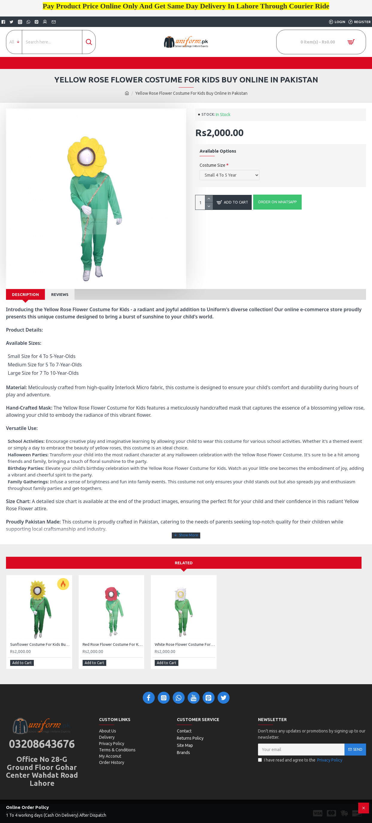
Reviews (60, 294)
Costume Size (212, 165)
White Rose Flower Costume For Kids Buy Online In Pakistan (185, 644)
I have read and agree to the (300, 760)
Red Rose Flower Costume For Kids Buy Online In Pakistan (113, 644)
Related (184, 563)
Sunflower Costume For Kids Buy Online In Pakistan (40, 644)
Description (25, 294)
